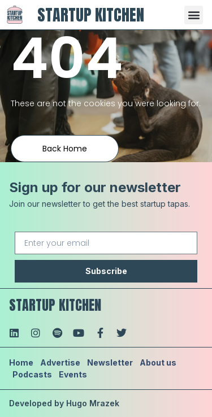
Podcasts (32, 374)
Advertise (60, 362)
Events (73, 374)
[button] (193, 15)
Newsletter (110, 362)
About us (158, 362)
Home (21, 362)
